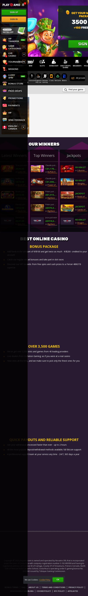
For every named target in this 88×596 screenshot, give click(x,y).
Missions (10, 69)
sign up (14, 12)
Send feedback (13, 120)
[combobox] (23, 4)
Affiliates (73, 591)
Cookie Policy (44, 591)
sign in (14, 19)
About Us (34, 587)
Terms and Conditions (53, 587)
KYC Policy (59, 591)
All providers (78, 78)
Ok (57, 579)
